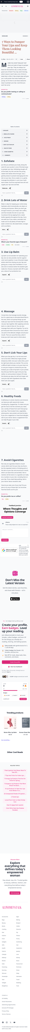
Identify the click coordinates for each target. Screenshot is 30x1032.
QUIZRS (27, 98)
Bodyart (18, 923)
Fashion (4, 935)
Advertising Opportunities (9, 1004)
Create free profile (15, 662)
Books (3, 926)
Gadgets (4, 942)
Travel (17, 979)
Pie (12, 244)
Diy (17, 932)
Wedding (18, 982)
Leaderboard (6, 699)
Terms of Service (6, 1014)
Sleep (17, 973)
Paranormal (4, 10)
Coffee (6, 499)
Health (3, 948)
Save (20, 59)
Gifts (3, 945)
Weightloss (5, 986)
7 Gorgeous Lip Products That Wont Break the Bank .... (15, 784)
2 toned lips (15, 797)
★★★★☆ (25, 36)
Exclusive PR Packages (8, 1008)
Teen (3, 979)
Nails (3, 964)
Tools (17, 986)
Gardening (19, 942)
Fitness (18, 935)
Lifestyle (4, 954)
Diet (3, 932)
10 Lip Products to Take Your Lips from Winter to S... (15, 789)
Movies (4, 960)
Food (3, 938)
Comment (5, 540)
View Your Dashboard (15, 667)
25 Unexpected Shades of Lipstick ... (15, 794)
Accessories (5, 916)
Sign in (8, 672)
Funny (18, 938)
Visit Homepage (15, 893)
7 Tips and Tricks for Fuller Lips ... (15, 775)
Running (4, 970)
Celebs (18, 926)
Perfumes (18, 967)
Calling (8, 96)
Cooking (4, 929)
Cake (3, 244)
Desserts (11, 10)
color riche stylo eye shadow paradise (15, 809)
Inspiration (19, 948)
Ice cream (17, 244)
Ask (26, 193)
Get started (23, 699)
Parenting (4, 967)
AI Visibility (5, 998)
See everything (6, 740)
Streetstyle (5, 976)
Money (18, 957)
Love (17, 954)
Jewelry (18, 951)
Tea (3, 499)
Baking (16, 10)
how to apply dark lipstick (15, 805)
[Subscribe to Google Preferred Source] (9, 550)
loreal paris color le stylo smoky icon (15, 801)
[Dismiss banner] (28, 545)
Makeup (4, 957)
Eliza (4, 59)
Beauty (4, 923)
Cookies (8, 244)
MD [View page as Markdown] (16, 59)
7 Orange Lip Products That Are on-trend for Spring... (15, 779)
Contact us (5, 995)
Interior (4, 951)
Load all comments (7, 517)
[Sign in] (27, 6)
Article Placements (7, 1001)
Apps (17, 916)
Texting (3, 96)
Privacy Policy (5, 1011)
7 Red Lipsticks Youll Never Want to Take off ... (15, 771)
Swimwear (19, 976)
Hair (17, 945)
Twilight (4, 982)
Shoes (17, 970)
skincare (5, 36)
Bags (21, 10)
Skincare (26, 10)
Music (17, 960)
